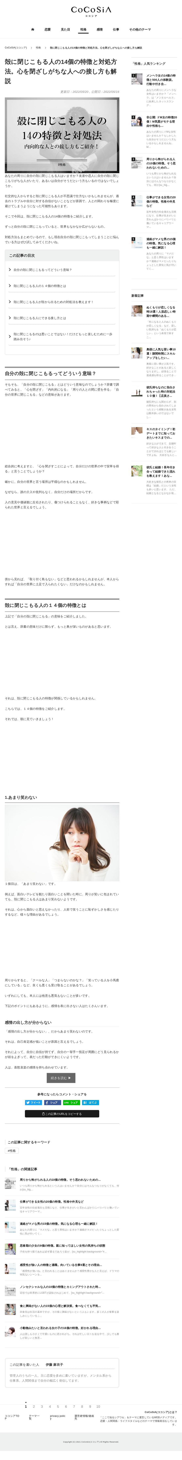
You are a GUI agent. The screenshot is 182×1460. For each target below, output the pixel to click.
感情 (99, 29)
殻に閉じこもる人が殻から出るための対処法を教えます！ (54, 302)
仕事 (116, 29)
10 (98, 1407)
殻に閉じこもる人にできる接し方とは (40, 318)
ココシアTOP (12, 1418)
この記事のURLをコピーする (62, 1113)
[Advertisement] (62, 430)
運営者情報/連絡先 (84, 1418)
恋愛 (48, 29)
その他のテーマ (140, 29)
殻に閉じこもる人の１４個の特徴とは (40, 285)
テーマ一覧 (34, 1418)
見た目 (65, 29)
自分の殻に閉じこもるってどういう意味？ (43, 269)
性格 (83, 29)
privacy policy (57, 1418)
